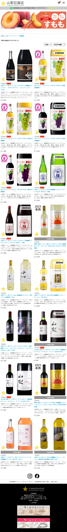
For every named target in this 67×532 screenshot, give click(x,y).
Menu (64, 2)
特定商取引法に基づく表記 (42, 481)
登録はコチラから (52, 8)
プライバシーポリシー (27, 481)
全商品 (2, 36)
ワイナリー (15, 36)
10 (41, 30)
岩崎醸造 (21, 36)
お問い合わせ (54, 481)
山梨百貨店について (14, 481)
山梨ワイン (8, 36)
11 (43, 30)
